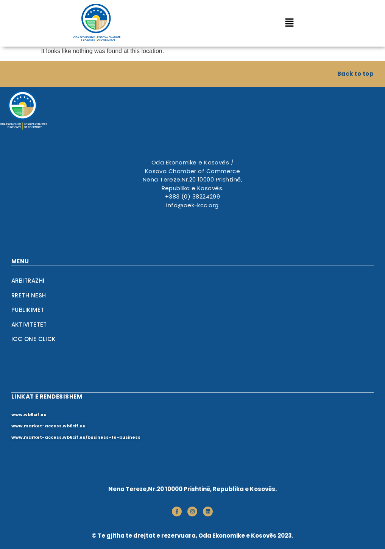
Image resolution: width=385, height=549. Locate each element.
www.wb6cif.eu (29, 414)
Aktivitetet (29, 324)
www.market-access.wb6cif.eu (48, 426)
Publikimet (27, 310)
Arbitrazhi (28, 281)
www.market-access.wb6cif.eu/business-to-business (75, 437)
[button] (289, 23)
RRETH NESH (28, 295)
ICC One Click (33, 339)
